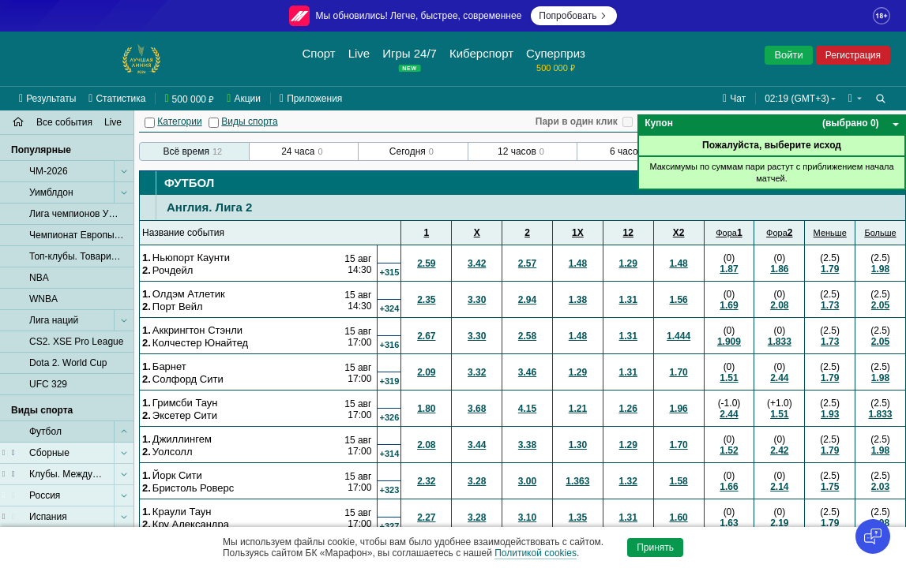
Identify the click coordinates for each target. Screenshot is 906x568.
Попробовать (574, 15)
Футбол (189, 182)
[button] (855, 98)
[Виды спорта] (214, 123)
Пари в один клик (577, 121)
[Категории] (150, 123)
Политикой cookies (535, 553)
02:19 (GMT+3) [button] (797, 98)
